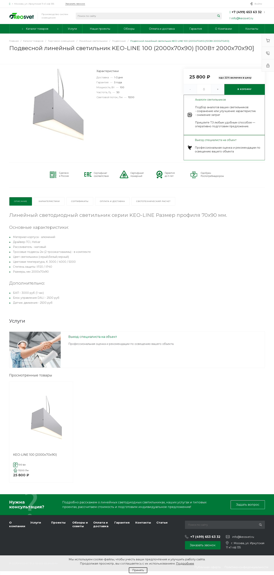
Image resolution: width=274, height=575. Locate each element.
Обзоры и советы (80, 524)
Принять (138, 570)
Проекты (58, 522)
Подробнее (185, 563)
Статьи (162, 522)
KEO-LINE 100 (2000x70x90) (35, 454)
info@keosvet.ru (242, 18)
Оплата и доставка (100, 524)
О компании (17, 524)
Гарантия (122, 522)
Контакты (143, 522)
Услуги (35, 522)
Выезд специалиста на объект (92, 337)
